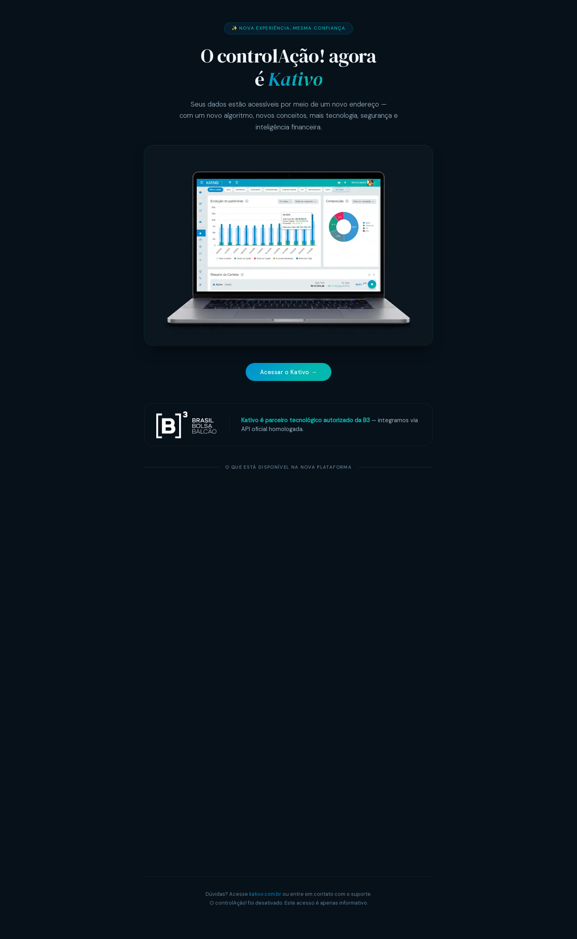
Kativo (295, 79)
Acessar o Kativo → (288, 372)
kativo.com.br (265, 894)
